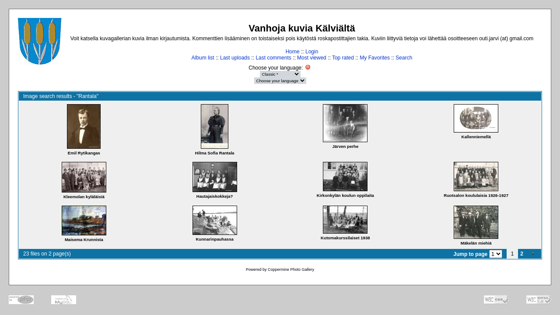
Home (293, 52)
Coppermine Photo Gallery (291, 269)
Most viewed (311, 58)
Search (404, 58)
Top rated (343, 58)
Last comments (273, 58)
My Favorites (375, 58)
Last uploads (235, 58)
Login (311, 52)
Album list (203, 58)
